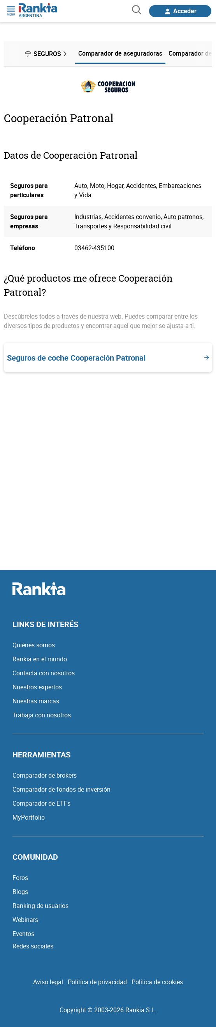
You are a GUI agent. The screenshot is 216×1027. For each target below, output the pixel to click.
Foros (20, 877)
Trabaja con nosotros (41, 715)
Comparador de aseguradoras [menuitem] (120, 53)
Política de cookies (157, 982)
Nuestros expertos (37, 687)
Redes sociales (32, 946)
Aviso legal (48, 982)
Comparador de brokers (44, 775)
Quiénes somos (33, 645)
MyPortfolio (28, 817)
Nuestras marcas (35, 701)
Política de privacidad (97, 982)
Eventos (23, 933)
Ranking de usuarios (40, 905)
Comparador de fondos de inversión (61, 789)
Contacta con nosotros (43, 673)
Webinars (25, 919)
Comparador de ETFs (41, 803)
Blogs (20, 891)
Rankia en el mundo (39, 659)
